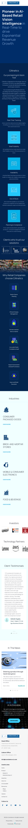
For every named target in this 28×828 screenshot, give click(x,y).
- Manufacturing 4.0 (7, 775)
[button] (11, 633)
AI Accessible (4, 783)
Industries (3, 778)
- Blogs (4, 789)
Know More (14, 720)
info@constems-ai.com (9, 759)
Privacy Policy (9, 820)
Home (2, 768)
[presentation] (13, 631)
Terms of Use (18, 820)
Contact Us (4, 796)
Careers (3, 794)
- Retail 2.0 (5, 773)
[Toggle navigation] (25, 2)
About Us (3, 781)
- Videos (4, 791)
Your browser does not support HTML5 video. (14, 56)
